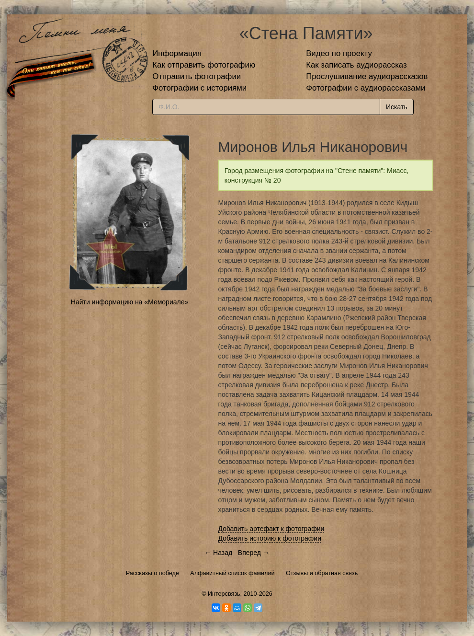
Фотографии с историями (199, 88)
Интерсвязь (224, 593)
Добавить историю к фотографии (270, 538)
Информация (177, 53)
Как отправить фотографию (203, 64)
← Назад (218, 552)
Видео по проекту (339, 53)
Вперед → (254, 552)
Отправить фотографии (196, 76)
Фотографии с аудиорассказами (365, 88)
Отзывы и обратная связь (322, 573)
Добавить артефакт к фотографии (271, 528)
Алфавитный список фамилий (232, 573)
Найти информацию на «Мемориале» (129, 302)
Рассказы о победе (152, 573)
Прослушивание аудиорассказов (367, 76)
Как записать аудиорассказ (356, 64)
